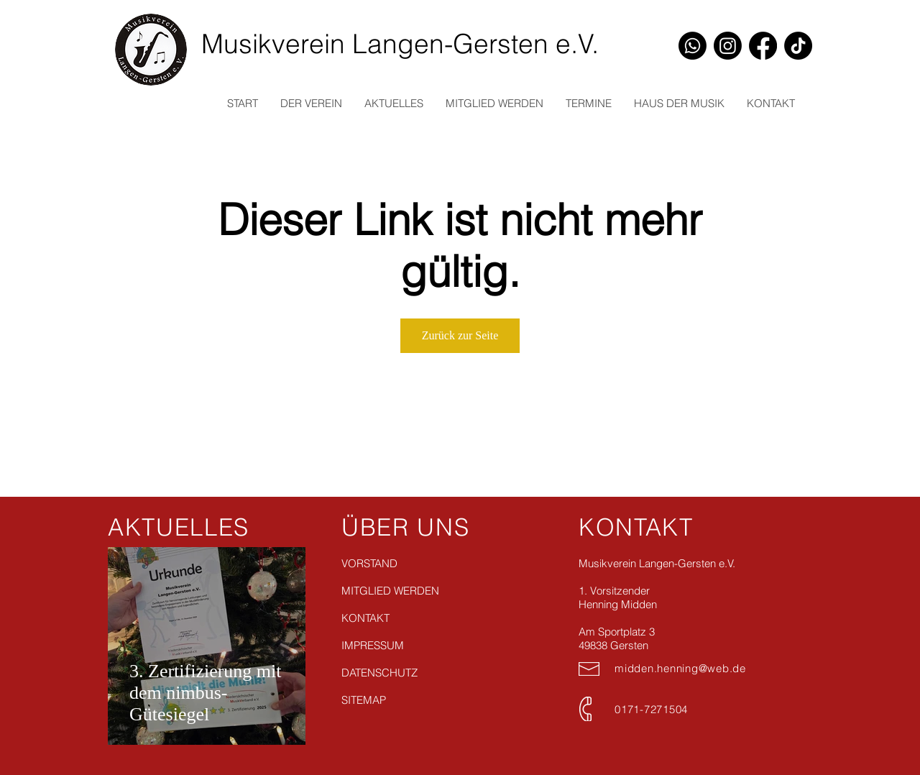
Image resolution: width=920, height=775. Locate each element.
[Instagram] (728, 46)
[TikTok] (798, 46)
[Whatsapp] (692, 46)
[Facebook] (763, 46)
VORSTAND (369, 563)
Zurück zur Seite (460, 335)
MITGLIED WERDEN (390, 590)
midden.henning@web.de (680, 668)
